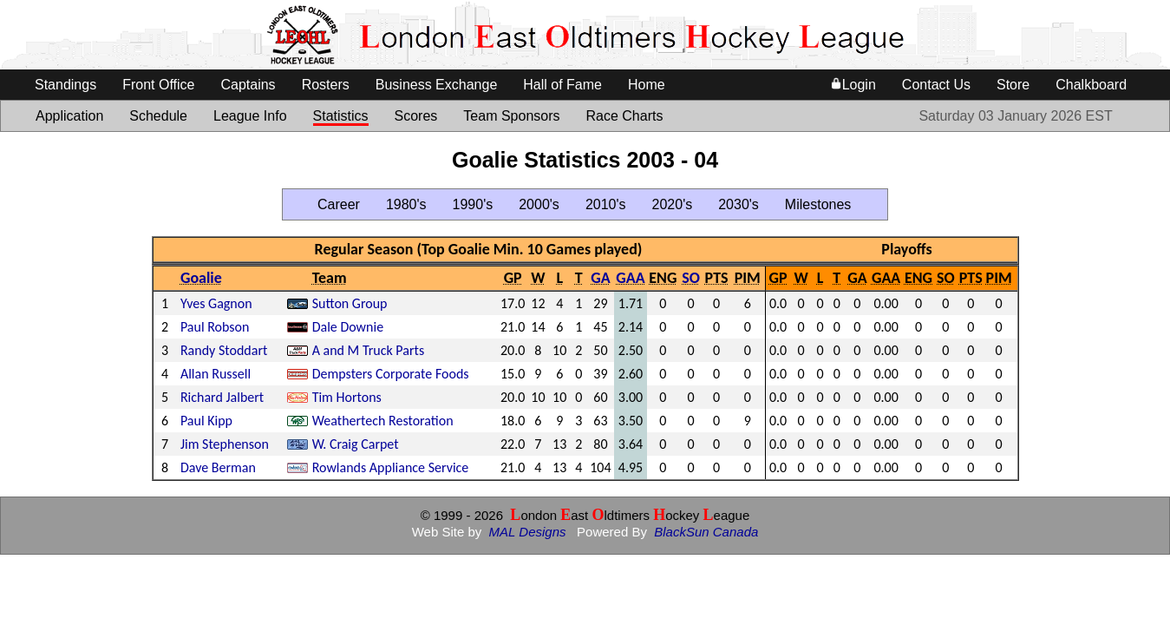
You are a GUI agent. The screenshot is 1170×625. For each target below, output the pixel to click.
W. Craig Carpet (355, 444)
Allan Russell (215, 373)
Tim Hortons (347, 397)
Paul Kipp (206, 420)
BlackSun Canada (706, 531)
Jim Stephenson (224, 444)
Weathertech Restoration (383, 420)
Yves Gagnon (216, 303)
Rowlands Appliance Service (390, 467)
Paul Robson (215, 327)
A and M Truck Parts (368, 350)
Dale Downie (347, 327)
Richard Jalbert (222, 397)
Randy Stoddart (223, 350)
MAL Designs (527, 531)
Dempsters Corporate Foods (390, 373)
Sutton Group (350, 303)
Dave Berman (218, 467)
